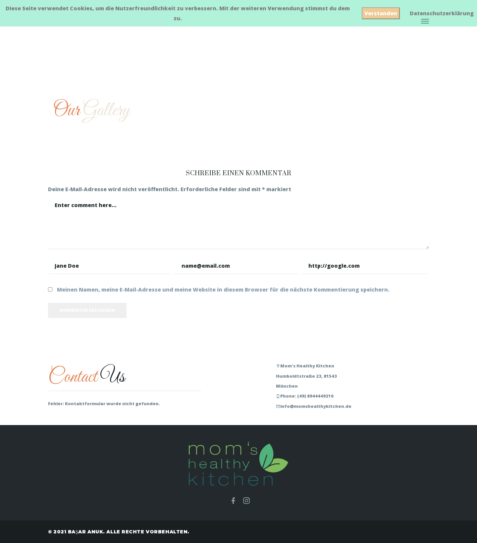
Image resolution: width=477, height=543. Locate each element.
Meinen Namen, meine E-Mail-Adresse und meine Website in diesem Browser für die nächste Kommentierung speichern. (223, 289)
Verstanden (380, 13)
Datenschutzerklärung (442, 13)
